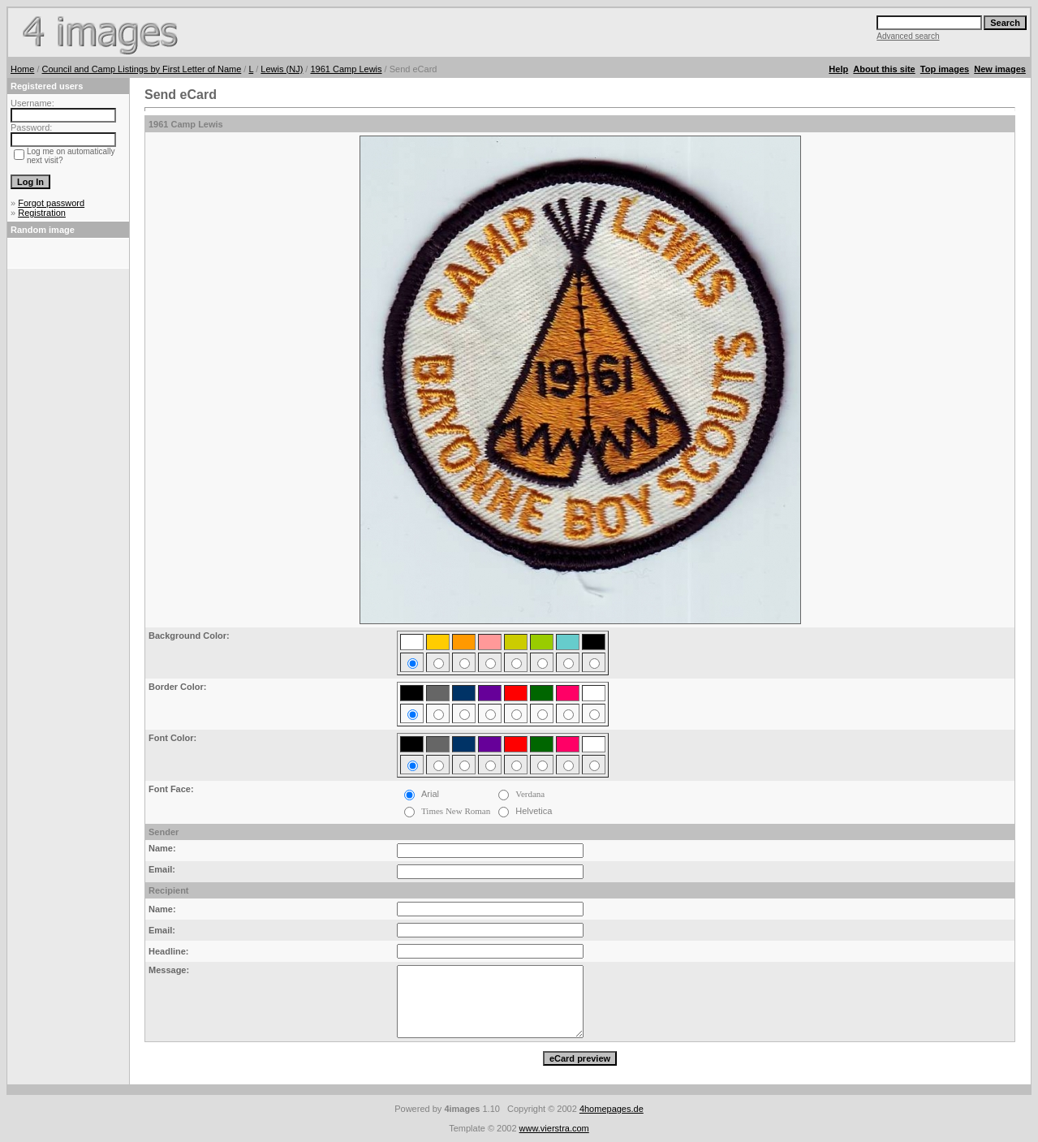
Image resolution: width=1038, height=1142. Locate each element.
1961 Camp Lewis (345, 69)
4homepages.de (611, 1109)
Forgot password (51, 203)
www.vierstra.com (554, 1128)
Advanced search (907, 36)
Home (22, 69)
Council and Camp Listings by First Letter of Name (142, 69)
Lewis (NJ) (282, 69)
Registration (42, 213)
